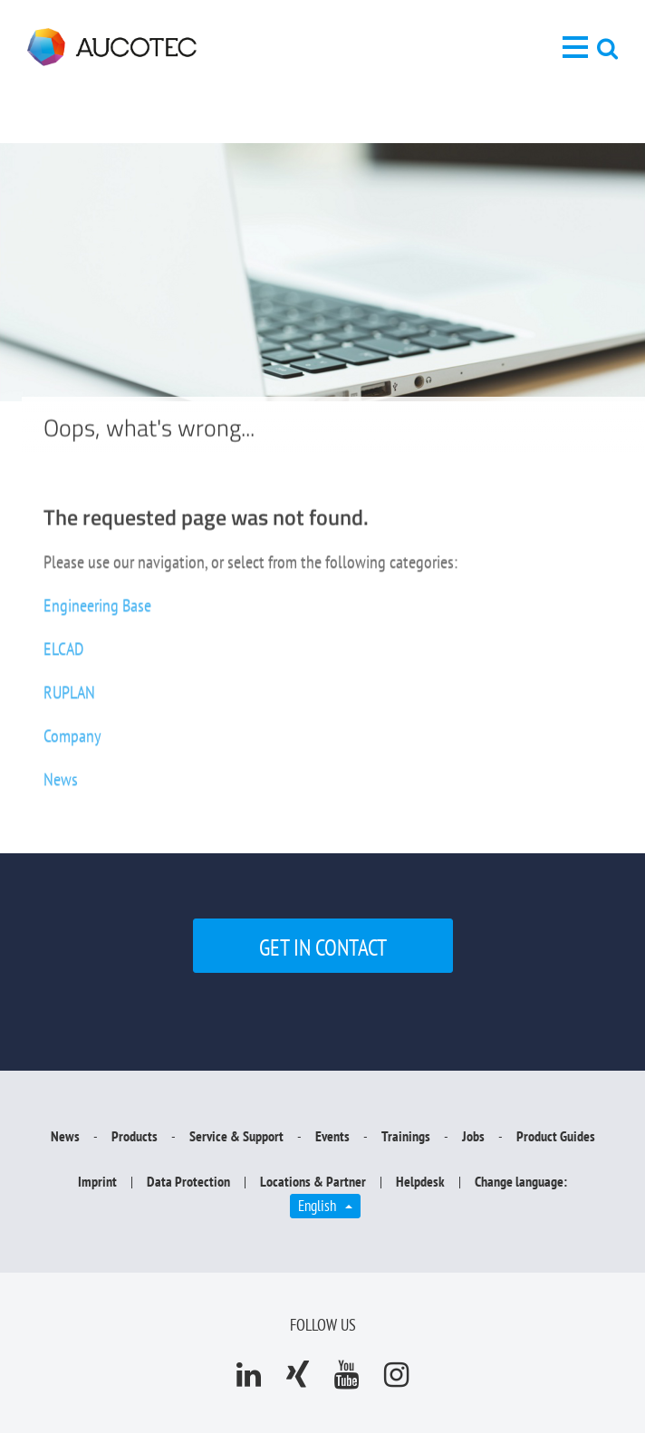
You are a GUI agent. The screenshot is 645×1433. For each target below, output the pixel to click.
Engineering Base (97, 614)
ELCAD (63, 657)
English (329, 1205)
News (60, 788)
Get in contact (323, 947)
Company (72, 744)
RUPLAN (69, 701)
